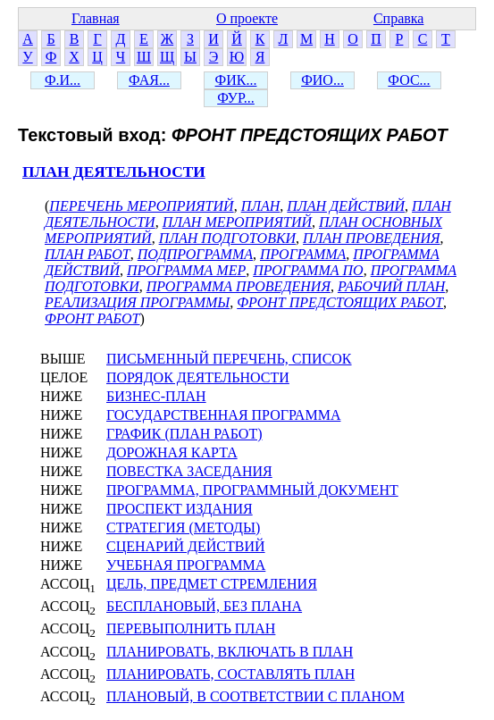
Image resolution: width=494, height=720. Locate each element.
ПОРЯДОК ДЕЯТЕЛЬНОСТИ (197, 377)
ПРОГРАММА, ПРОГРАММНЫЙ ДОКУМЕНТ (252, 490)
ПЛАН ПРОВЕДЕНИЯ (371, 238)
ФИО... (322, 80)
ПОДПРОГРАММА (195, 254)
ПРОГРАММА (303, 254)
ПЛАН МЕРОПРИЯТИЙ (237, 222)
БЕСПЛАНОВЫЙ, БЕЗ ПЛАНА (204, 606)
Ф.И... (62, 80)
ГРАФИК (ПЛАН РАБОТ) (184, 433)
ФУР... (236, 97)
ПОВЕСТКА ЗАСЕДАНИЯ (189, 471)
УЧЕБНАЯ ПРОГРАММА (185, 565)
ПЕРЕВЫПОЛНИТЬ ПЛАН (190, 628)
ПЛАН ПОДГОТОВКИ (227, 238)
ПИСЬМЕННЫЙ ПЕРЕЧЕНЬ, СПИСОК (229, 358)
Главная (95, 18)
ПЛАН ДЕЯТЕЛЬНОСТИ (113, 171)
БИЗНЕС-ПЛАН (156, 396)
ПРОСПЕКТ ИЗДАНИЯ (179, 508)
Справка (398, 18)
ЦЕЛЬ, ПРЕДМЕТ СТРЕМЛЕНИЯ (211, 583)
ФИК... (236, 80)
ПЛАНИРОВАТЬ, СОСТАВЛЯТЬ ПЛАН (230, 674)
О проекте (247, 18)
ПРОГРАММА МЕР (186, 270)
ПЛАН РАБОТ (87, 254)
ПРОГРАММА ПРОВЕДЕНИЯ (239, 286)
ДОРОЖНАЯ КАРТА (172, 452)
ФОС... (409, 80)
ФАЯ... (149, 80)
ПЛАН (260, 205)
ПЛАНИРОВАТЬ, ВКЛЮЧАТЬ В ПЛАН (229, 651)
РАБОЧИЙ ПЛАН (391, 286)
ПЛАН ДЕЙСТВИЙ (346, 205)
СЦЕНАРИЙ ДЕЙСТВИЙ (185, 546)
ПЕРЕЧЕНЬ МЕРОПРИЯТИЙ (141, 205)
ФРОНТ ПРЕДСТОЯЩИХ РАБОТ (340, 302)
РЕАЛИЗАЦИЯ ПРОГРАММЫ (137, 302)
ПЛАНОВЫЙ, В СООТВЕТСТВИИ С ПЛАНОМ (255, 696)
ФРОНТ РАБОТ (92, 318)
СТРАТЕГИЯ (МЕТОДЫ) (183, 527)
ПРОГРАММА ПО (308, 270)
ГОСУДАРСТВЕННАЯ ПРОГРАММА (223, 415)
